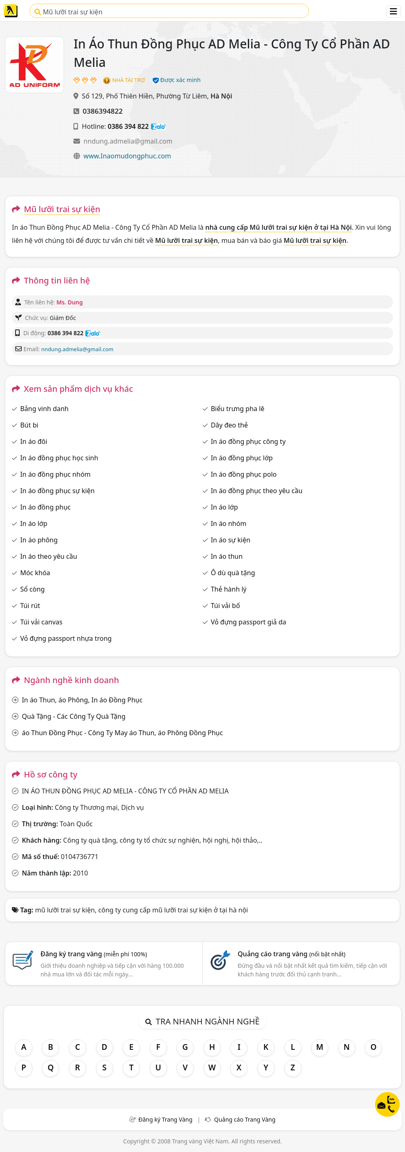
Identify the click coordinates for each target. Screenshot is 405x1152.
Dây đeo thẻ (229, 425)
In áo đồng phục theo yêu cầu (257, 490)
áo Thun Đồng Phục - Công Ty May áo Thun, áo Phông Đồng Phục (122, 732)
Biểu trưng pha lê (238, 408)
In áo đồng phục (45, 507)
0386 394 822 (128, 126)
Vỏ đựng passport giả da (248, 621)
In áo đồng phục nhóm (55, 474)
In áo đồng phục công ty (248, 441)
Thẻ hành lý (229, 589)
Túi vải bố (225, 605)
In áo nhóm (229, 523)
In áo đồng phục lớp (242, 457)
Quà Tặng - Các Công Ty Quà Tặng (74, 716)
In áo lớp (224, 507)
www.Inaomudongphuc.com (127, 155)
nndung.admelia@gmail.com (128, 141)
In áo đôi (33, 441)
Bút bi (29, 425)
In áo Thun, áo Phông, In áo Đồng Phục (82, 699)
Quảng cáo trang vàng (291, 953)
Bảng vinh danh (44, 408)
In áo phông (38, 539)
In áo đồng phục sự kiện (57, 490)
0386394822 (103, 111)
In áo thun (227, 556)
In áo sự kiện (230, 539)
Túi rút (30, 605)
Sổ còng (32, 589)
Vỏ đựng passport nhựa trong (66, 638)
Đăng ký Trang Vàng (165, 1119)
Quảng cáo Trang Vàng (245, 1119)
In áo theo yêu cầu (48, 556)
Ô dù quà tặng (233, 572)
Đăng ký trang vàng (94, 953)
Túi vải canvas (41, 621)
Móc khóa (35, 572)
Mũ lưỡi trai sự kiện (68, 11)
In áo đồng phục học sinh (59, 457)
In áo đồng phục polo (244, 474)
